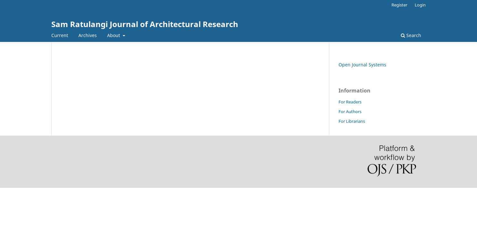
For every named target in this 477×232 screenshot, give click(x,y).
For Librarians (352, 121)
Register (399, 5)
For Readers (350, 102)
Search (411, 35)
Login (420, 5)
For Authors (350, 111)
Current (59, 35)
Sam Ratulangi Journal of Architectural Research (144, 24)
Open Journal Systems (362, 65)
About (114, 35)
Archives (87, 35)
